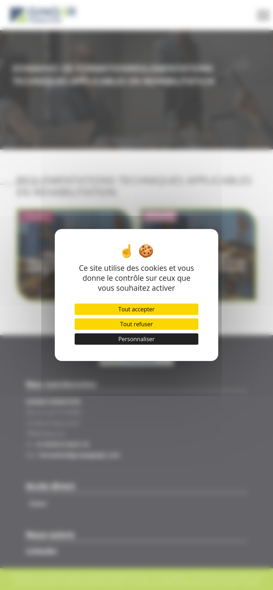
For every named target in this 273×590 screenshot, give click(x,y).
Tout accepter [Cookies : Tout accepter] (136, 309)
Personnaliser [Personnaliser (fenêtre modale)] (136, 339)
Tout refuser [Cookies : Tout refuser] (136, 324)
